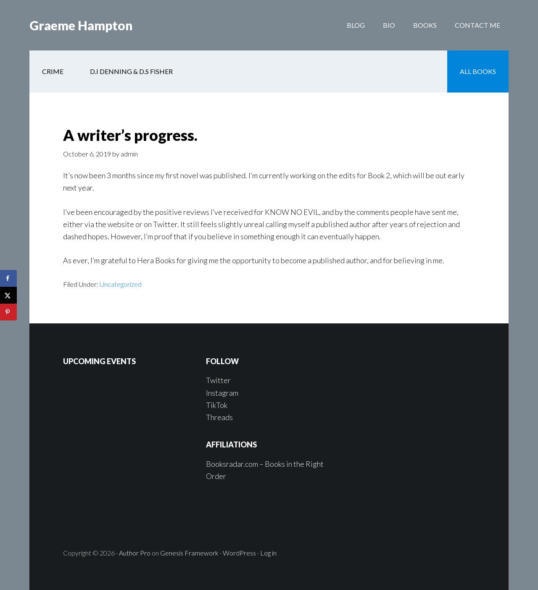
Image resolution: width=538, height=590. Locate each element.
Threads (219, 417)
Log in (268, 553)
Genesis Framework (189, 553)
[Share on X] (8, 295)
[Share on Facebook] (8, 278)
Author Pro (134, 553)
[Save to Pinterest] (8, 312)
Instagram (222, 392)
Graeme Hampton (81, 25)
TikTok (216, 405)
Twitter (218, 380)
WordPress (239, 553)
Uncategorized (121, 284)
